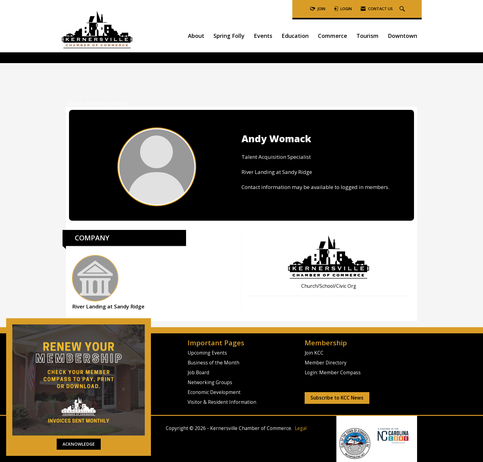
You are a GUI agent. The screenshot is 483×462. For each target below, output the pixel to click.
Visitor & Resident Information (222, 402)
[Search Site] (403, 9)
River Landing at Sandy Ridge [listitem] (108, 282)
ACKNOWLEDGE (79, 444)
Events (263, 35)
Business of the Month (213, 363)
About (196, 35)
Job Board (198, 372)
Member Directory (326, 363)
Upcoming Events (207, 353)
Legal (300, 428)
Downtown (402, 35)
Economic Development (214, 392)
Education (295, 35)
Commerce (332, 35)
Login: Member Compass (333, 372)
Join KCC (314, 353)
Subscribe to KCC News (336, 398)
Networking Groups (210, 382)
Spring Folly (229, 35)
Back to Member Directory (97, 103)
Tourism (367, 35)
